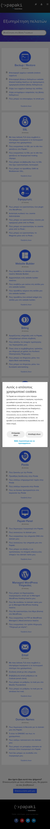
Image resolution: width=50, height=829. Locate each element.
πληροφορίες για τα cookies (16, 415)
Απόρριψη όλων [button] (15, 434)
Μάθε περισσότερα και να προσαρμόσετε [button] (24, 442)
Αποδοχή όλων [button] (34, 434)
